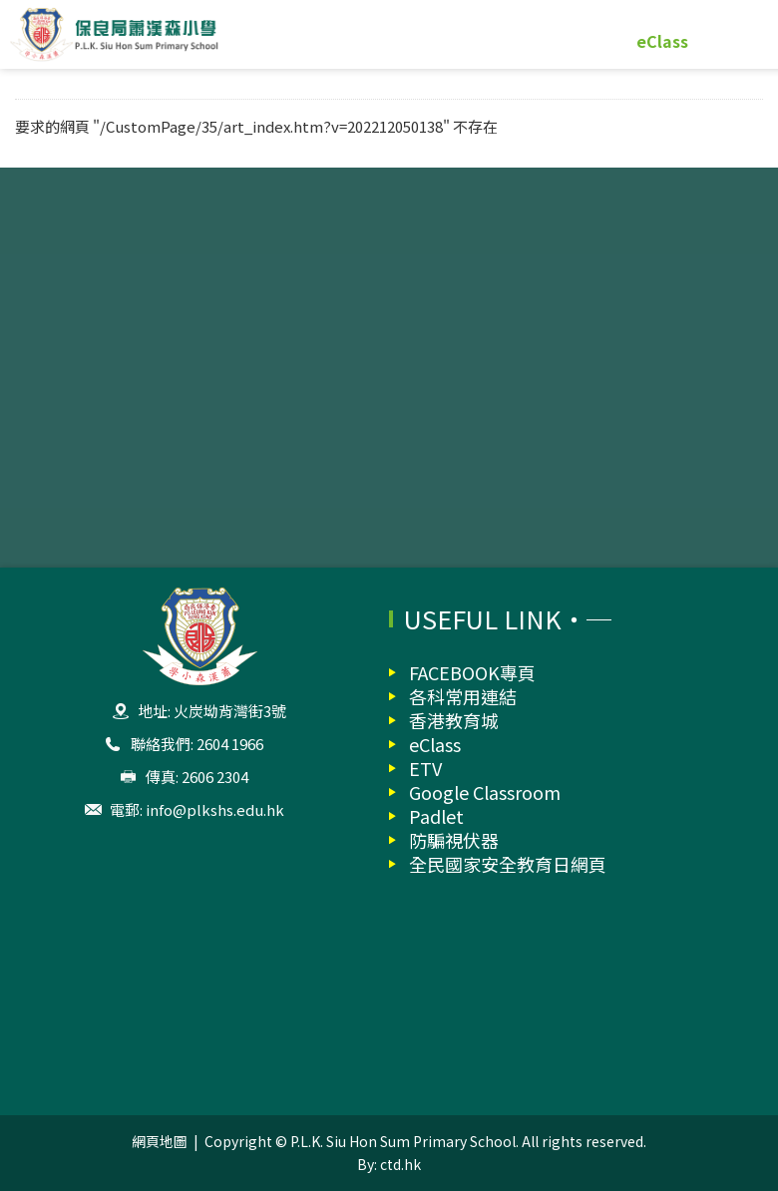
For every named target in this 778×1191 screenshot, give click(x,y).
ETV (425, 768)
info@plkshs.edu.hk (215, 809)
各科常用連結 (463, 696)
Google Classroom (485, 792)
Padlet (436, 816)
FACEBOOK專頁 (472, 672)
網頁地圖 (160, 1141)
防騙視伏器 (454, 840)
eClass (662, 41)
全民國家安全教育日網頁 (507, 864)
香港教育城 (454, 720)
